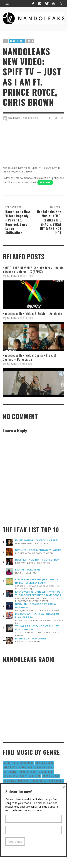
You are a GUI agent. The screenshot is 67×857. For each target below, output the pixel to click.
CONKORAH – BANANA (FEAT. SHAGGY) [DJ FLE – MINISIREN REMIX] (38, 581)
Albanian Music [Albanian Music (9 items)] (43, 767)
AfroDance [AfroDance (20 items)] (25, 767)
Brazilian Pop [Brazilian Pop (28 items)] (51, 776)
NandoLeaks (13, 276)
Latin (29, 41)
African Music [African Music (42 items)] (44, 763)
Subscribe (15, 841)
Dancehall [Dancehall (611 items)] (24, 781)
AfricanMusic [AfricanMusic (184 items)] (25, 763)
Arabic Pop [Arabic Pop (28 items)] (46, 772)
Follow (45, 182)
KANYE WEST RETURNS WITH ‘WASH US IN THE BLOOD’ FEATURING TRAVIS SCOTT (39, 593)
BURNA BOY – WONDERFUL (30, 638)
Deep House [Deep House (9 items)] (40, 781)
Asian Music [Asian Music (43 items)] (11, 776)
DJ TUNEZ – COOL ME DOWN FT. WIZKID (38, 550)
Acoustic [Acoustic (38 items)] (9, 763)
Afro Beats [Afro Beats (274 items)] (10, 767)
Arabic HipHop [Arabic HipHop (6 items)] (28, 772)
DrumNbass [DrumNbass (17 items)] (56, 781)
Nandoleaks (16, 41)
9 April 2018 (26, 363)
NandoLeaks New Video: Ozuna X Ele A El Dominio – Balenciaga (29, 357)
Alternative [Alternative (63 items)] (11, 772)
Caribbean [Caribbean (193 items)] (10, 781)
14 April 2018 (26, 317)
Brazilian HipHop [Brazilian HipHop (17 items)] (30, 776)
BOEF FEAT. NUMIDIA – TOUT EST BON (37, 559)
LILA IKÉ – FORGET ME (27, 569)
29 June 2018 (26, 276)
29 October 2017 (31, 118)
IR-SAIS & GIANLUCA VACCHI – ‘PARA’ (36, 540)
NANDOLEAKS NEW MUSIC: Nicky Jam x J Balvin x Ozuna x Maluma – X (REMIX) (33, 269)
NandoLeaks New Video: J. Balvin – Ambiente (32, 313)
